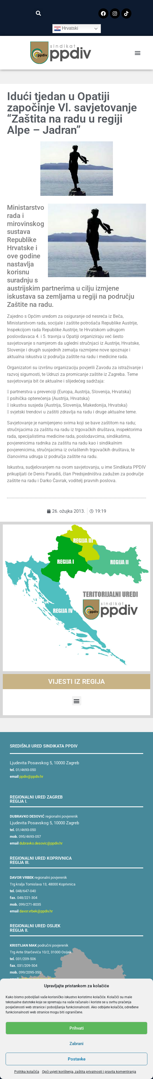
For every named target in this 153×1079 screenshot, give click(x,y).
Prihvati (76, 1028)
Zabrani (76, 1043)
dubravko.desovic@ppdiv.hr (40, 843)
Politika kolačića (26, 1072)
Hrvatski (66, 28)
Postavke (76, 1059)
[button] (38, 13)
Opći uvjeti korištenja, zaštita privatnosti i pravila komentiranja (89, 1072)
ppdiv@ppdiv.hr (31, 776)
